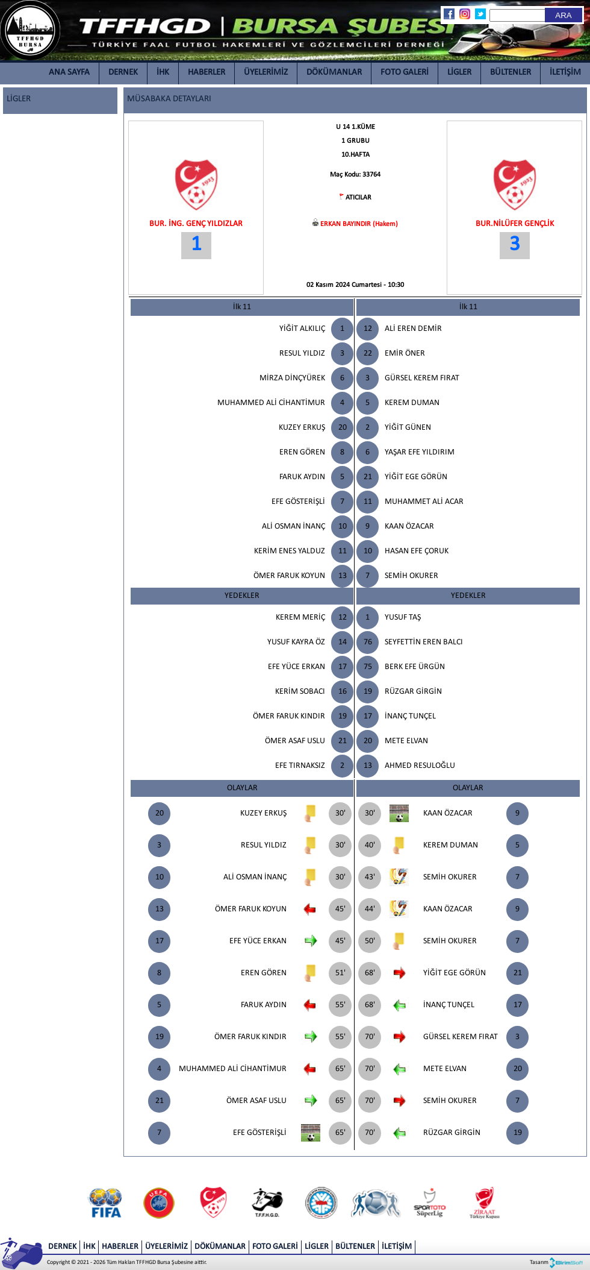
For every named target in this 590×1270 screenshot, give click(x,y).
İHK (163, 72)
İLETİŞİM (565, 72)
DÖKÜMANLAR (334, 72)
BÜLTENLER (510, 72)
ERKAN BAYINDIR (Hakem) (359, 224)
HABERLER (206, 72)
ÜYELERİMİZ (266, 72)
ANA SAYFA (69, 72)
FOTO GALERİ (404, 72)
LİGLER (459, 72)
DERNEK (123, 72)
